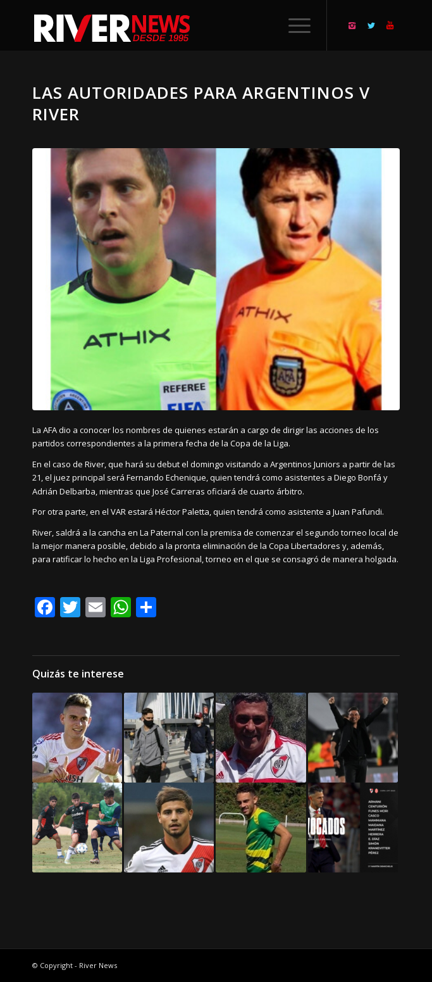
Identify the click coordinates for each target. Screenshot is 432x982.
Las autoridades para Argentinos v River (201, 103)
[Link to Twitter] (371, 25)
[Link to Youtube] (390, 25)
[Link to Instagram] (352, 25)
